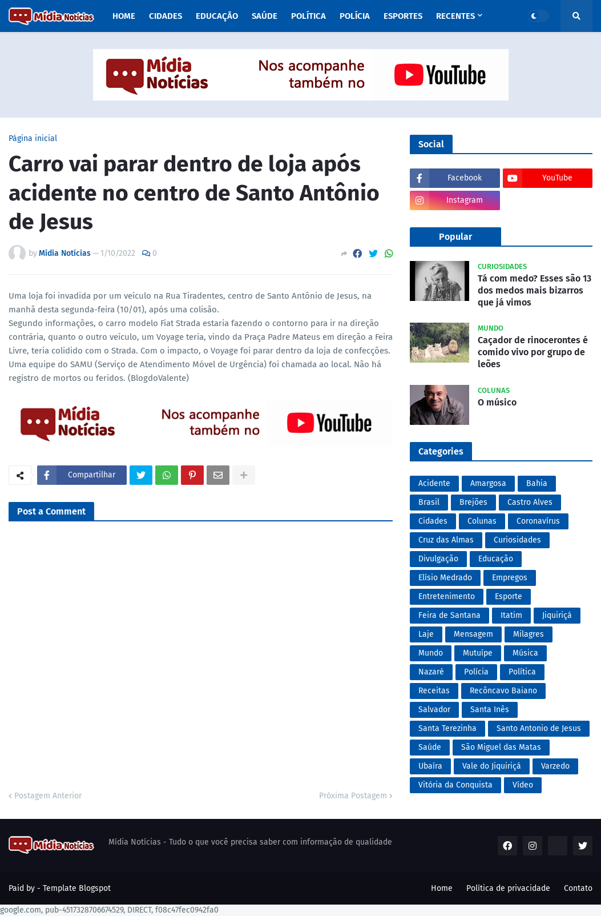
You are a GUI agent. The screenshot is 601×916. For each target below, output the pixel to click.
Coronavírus (538, 521)
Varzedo (555, 766)
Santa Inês (489, 709)
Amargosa (488, 483)
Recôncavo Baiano (503, 691)
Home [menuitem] (123, 16)
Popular (455, 236)
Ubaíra (430, 766)
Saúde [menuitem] (264, 16)
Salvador (434, 709)
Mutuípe (478, 653)
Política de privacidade (508, 888)
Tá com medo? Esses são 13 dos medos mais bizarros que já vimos (534, 290)
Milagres (528, 634)
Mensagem (473, 634)
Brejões (473, 502)
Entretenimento (446, 596)
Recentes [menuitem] (455, 16)
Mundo (430, 653)
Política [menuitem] (308, 16)
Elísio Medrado (445, 577)
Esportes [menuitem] (403, 16)
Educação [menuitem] (217, 16)
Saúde (429, 747)
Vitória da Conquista (455, 785)
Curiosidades (517, 540)
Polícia (476, 672)
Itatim (511, 615)
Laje (426, 634)
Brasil (428, 502)
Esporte (508, 596)
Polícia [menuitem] (355, 16)
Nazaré (431, 672)
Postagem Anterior (48, 796)
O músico (497, 402)
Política (522, 672)
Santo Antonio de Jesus (539, 728)
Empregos (509, 577)
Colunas (482, 521)
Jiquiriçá (557, 615)
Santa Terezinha (447, 728)
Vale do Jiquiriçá (491, 766)
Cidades (432, 521)
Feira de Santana (449, 615)
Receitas (434, 691)
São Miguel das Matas (501, 747)
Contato (578, 888)
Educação (495, 559)
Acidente (434, 483)
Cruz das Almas (446, 540)
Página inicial (33, 139)
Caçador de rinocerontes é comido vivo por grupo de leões (533, 352)
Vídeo (523, 785)
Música (525, 653)
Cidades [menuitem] (165, 16)
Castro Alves (529, 502)
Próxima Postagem (353, 796)
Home (442, 888)
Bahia (536, 483)
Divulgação (438, 559)
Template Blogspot (77, 888)
